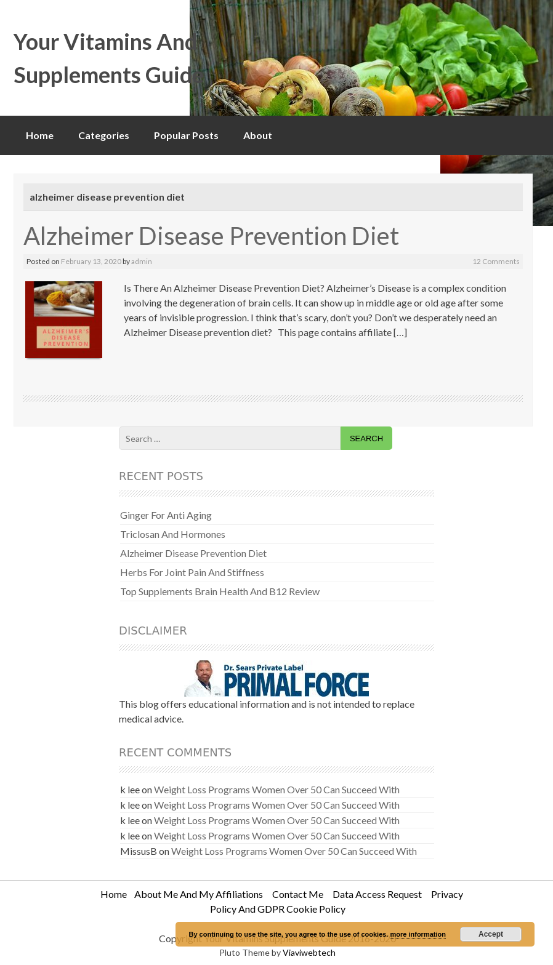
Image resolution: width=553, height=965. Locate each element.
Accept (490, 934)
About (257, 135)
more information (417, 934)
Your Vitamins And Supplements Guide (109, 58)
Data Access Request (377, 894)
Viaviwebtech (309, 952)
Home (40, 135)
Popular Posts (186, 135)
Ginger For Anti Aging (166, 515)
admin (141, 261)
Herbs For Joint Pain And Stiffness (192, 572)
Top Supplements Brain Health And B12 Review (220, 591)
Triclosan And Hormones (172, 534)
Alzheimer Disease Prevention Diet (211, 235)
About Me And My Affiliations (198, 894)
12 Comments (496, 261)
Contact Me (297, 894)
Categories (103, 135)
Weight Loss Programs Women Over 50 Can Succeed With (277, 789)
